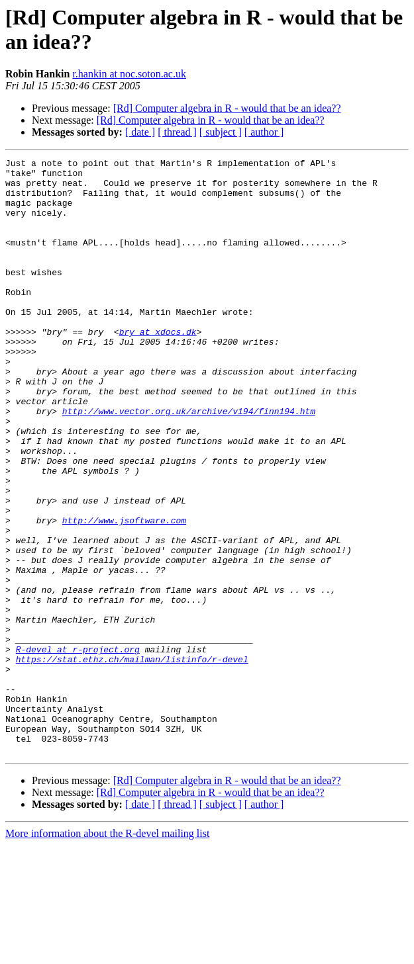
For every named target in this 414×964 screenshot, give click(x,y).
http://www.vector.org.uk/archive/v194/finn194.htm (188, 462)
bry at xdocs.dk (158, 367)
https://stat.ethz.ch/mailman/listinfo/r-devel (132, 760)
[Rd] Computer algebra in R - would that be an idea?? (227, 108)
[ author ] (264, 132)
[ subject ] (220, 132)
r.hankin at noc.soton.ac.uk (129, 73)
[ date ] (140, 132)
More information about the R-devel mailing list (107, 952)
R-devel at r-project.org (78, 748)
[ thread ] (177, 132)
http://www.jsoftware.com (124, 593)
